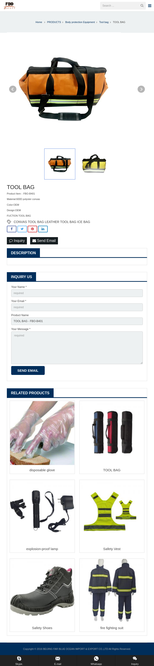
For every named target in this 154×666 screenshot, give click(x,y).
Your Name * (19, 287)
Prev (12, 89)
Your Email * (18, 301)
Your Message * (20, 329)
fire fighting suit (111, 628)
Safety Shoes (42, 628)
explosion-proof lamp (42, 549)
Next (141, 89)
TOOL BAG (111, 470)
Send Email (44, 241)
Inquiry (17, 241)
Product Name (20, 315)
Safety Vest (111, 549)
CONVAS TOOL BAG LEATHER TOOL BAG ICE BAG (52, 222)
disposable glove (42, 470)
